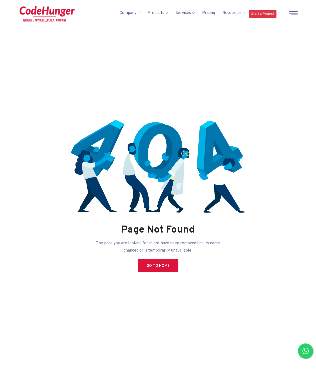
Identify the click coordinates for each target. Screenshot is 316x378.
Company (130, 13)
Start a (262, 14)
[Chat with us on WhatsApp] (305, 350)
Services (185, 13)
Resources (233, 13)
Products (158, 13)
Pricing (208, 13)
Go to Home (158, 266)
